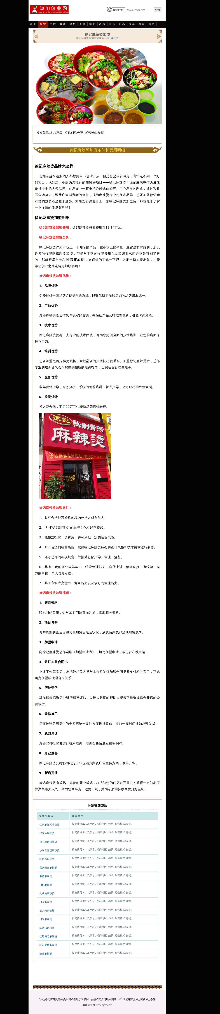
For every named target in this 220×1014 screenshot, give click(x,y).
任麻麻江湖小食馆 (49, 824)
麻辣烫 (114, 38)
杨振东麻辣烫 (47, 859)
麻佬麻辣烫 (45, 876)
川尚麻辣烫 (45, 919)
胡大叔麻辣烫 (47, 910)
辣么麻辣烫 (45, 953)
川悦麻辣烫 (45, 884)
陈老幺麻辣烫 (47, 927)
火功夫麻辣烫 (47, 893)
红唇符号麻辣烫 (48, 936)
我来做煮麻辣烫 (48, 867)
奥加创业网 (89, 1005)
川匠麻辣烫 (45, 902)
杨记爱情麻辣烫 (48, 945)
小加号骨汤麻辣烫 (49, 850)
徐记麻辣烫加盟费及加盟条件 (139, 999)
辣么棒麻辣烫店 (48, 841)
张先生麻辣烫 (47, 833)
